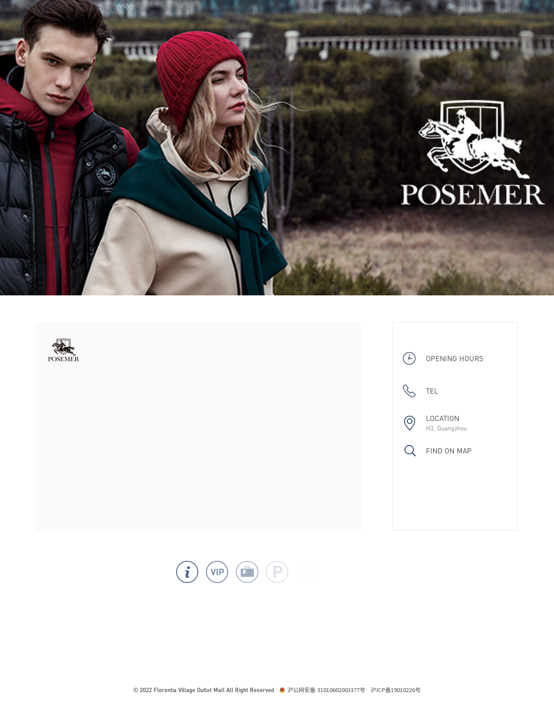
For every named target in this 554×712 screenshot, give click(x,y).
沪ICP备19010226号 (395, 690)
